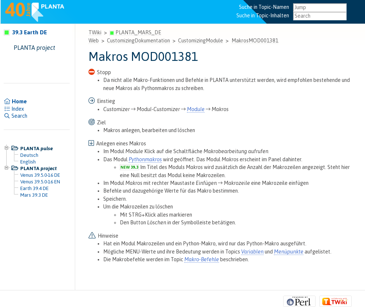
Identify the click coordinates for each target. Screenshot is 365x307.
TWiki (94, 32)
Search (15, 116)
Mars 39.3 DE (34, 195)
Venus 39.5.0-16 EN (40, 181)
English (28, 162)
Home (15, 101)
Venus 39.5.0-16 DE (40, 175)
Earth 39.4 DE (34, 188)
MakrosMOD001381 (255, 41)
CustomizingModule (200, 41)
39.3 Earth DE (25, 32)
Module (196, 109)
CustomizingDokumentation (138, 41)
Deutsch (29, 155)
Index (14, 109)
